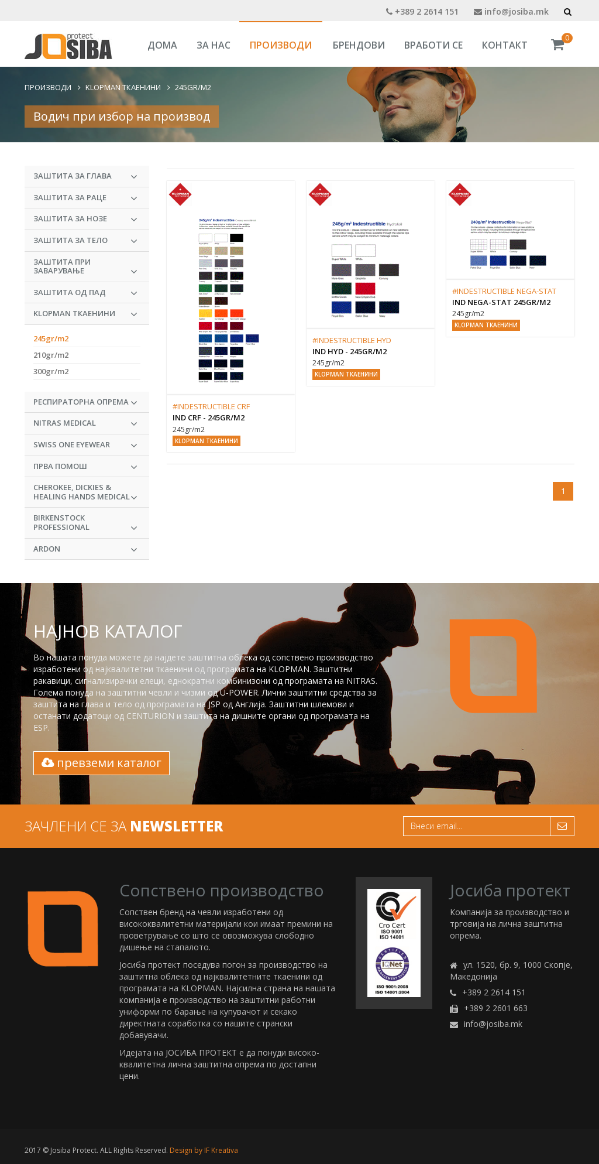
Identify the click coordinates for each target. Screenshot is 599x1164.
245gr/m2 (193, 87)
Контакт (505, 45)
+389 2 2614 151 (422, 11)
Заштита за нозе (85, 219)
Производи (281, 45)
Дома (162, 45)
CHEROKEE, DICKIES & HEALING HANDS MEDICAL (85, 492)
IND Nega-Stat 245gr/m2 (501, 302)
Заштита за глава (85, 176)
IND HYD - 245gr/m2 (349, 351)
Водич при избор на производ (121, 116)
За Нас (213, 45)
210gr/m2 (50, 355)
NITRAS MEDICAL (85, 423)
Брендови (359, 45)
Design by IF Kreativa (204, 1150)
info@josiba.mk (511, 11)
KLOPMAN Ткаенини (123, 87)
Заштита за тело (85, 241)
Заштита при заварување (85, 267)
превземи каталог (101, 763)
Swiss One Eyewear (85, 445)
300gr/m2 (50, 371)
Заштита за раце (85, 198)
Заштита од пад (85, 293)
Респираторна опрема (85, 402)
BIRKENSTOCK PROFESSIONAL (85, 522)
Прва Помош (85, 467)
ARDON (85, 549)
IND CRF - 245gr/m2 (209, 417)
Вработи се (433, 45)
